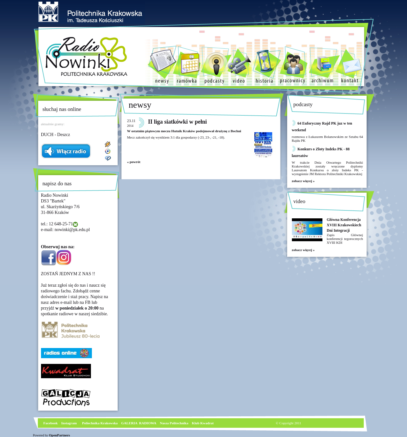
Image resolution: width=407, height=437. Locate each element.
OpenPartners (59, 435)
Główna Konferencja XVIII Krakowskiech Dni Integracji (344, 225)
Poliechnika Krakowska (100, 423)
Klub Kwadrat (203, 423)
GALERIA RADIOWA (138, 423)
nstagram (70, 423)
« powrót (134, 162)
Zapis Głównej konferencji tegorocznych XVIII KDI (345, 238)
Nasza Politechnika (174, 423)
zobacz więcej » (303, 181)
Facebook (50, 423)
